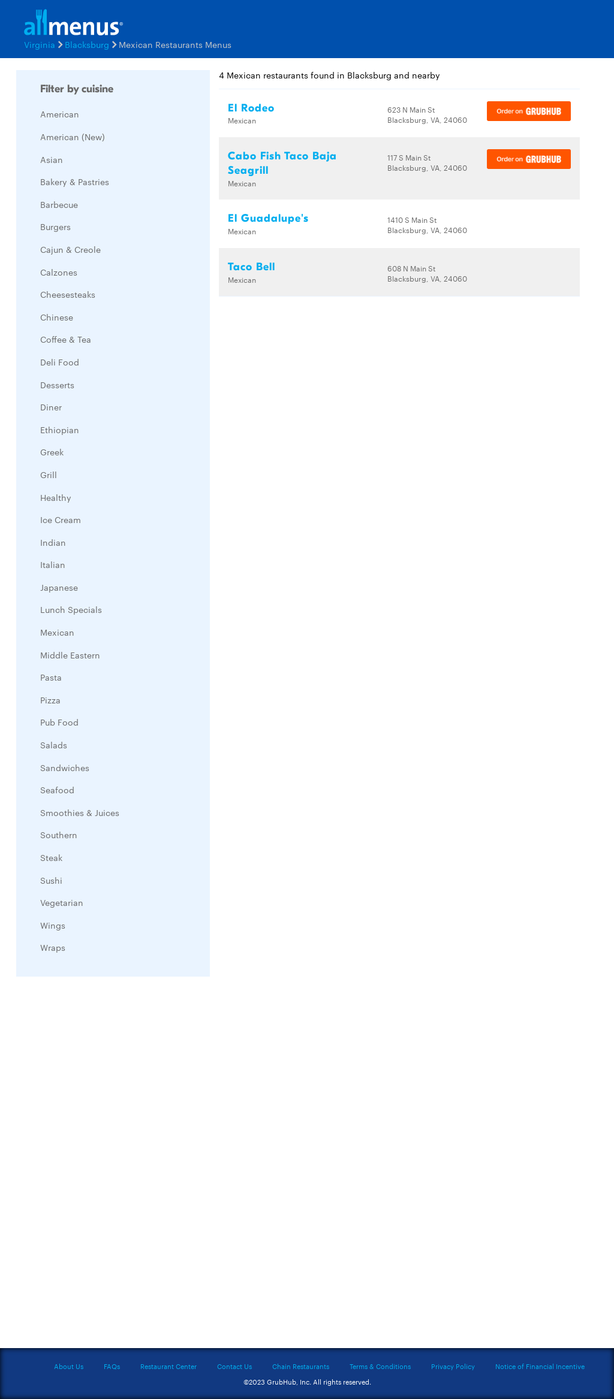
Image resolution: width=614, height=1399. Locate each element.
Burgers (55, 226)
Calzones (58, 272)
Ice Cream (60, 519)
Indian (53, 542)
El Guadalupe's (268, 218)
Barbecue (59, 204)
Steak (51, 857)
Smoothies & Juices (79, 812)
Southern (58, 835)
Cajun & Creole (70, 249)
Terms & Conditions (380, 1366)
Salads (53, 745)
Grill (48, 475)
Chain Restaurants (300, 1366)
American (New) (72, 137)
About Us (68, 1366)
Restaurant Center (168, 1366)
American (59, 114)
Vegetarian (61, 902)
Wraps (52, 947)
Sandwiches (64, 767)
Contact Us (234, 1366)
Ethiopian (59, 430)
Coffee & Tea (65, 339)
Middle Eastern (70, 655)
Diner (51, 407)
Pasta (51, 677)
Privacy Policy (453, 1366)
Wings (52, 925)
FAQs (112, 1366)
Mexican (57, 632)
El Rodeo (251, 108)
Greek (52, 452)
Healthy (55, 497)
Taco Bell (251, 267)
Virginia (39, 44)
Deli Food (59, 362)
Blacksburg (87, 44)
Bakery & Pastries (74, 182)
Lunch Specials (71, 609)
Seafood (57, 790)
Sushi (51, 880)
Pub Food (59, 722)
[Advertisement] (106, 1165)
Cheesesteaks (67, 294)
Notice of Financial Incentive (540, 1366)
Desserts (57, 385)
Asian (51, 159)
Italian (52, 564)
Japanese (59, 587)
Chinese (56, 317)
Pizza (50, 700)
